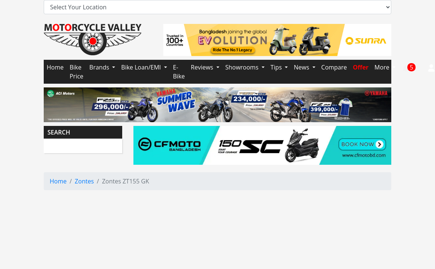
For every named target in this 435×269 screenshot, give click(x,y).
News (302, 67)
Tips (277, 67)
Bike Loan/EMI (141, 67)
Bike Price (76, 71)
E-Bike (179, 71)
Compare (334, 67)
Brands (100, 67)
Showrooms (242, 67)
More (382, 67)
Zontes (84, 181)
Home (55, 67)
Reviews (203, 67)
